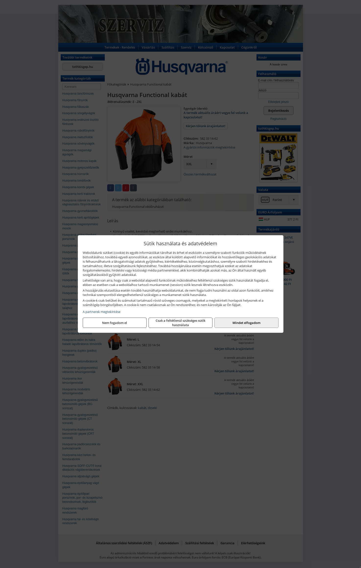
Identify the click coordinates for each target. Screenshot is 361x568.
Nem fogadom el (114, 323)
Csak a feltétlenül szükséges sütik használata (180, 322)
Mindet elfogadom (246, 323)
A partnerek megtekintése (101, 311)
